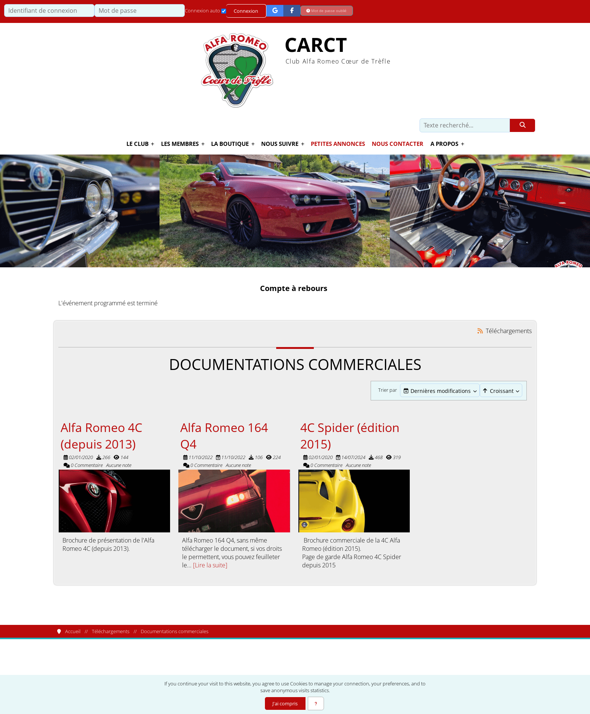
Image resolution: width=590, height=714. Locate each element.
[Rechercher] (522, 125)
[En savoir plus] (316, 703)
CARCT (315, 45)
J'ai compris (284, 703)
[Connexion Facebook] (292, 11)
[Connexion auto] (223, 11)
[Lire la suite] (210, 565)
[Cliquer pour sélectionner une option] (440, 390)
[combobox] (440, 391)
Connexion (246, 11)
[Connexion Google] (275, 11)
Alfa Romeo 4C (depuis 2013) (101, 435)
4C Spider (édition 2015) (350, 435)
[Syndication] (480, 331)
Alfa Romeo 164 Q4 (224, 435)
